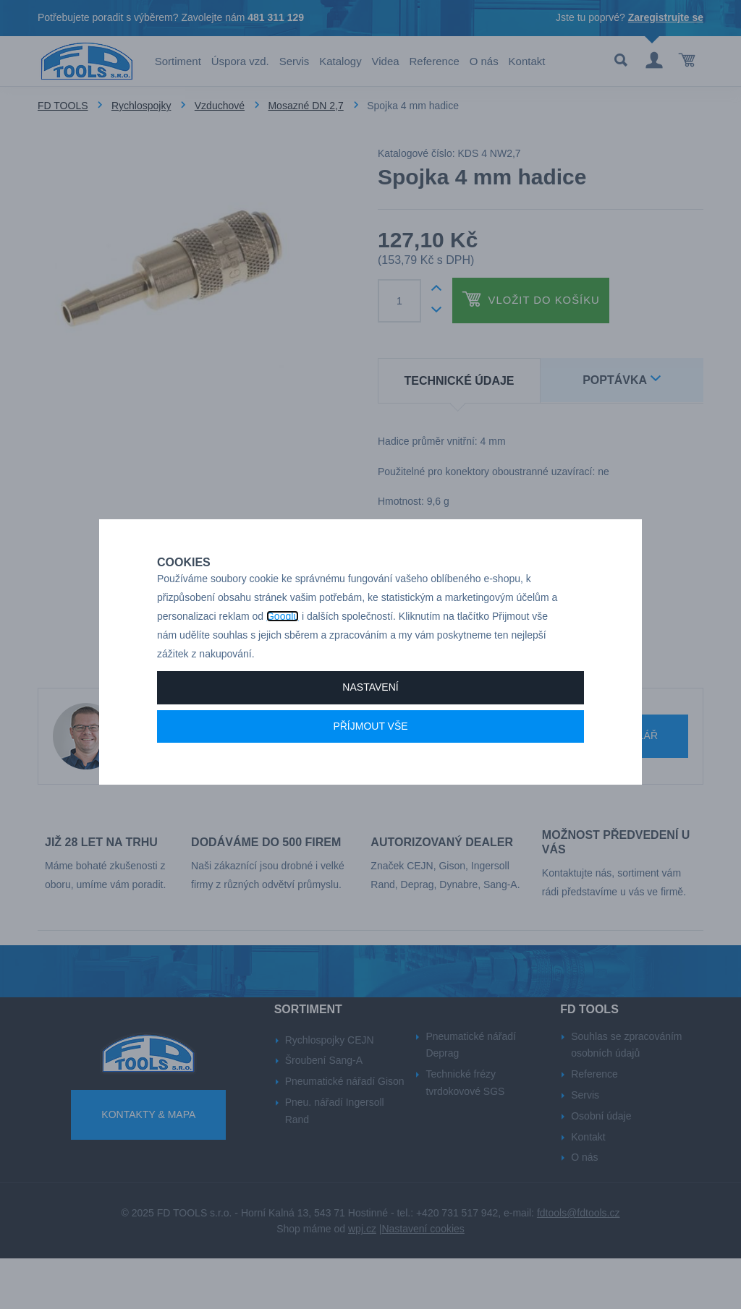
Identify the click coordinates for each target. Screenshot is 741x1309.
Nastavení (370, 714)
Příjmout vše (370, 753)
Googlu (282, 643)
